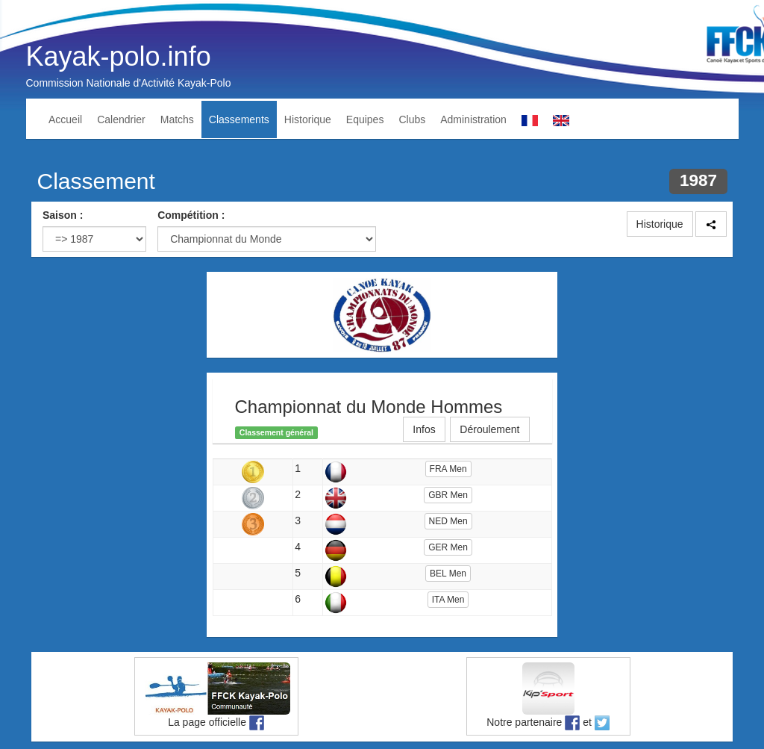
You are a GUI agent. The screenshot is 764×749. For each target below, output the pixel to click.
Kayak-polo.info (118, 56)
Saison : (63, 215)
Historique (307, 119)
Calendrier (121, 119)
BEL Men (448, 573)
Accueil (65, 119)
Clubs (411, 119)
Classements (239, 119)
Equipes (365, 119)
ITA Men (448, 599)
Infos (424, 429)
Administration (473, 119)
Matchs (177, 119)
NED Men (448, 521)
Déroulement (489, 429)
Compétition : (191, 215)
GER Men (448, 547)
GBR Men (448, 495)
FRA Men (448, 469)
